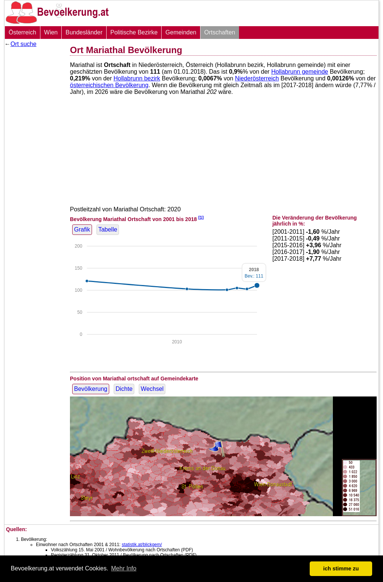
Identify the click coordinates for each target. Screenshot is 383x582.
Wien (51, 32)
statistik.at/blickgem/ (142, 544)
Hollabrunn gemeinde (299, 71)
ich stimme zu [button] (341, 569)
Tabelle (107, 229)
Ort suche (23, 44)
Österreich (22, 32)
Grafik (82, 229)
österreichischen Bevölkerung (109, 85)
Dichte (124, 389)
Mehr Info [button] (124, 568)
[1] (200, 217)
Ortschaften (219, 32)
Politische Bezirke (133, 32)
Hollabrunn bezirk (137, 78)
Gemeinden (180, 32)
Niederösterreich (257, 78)
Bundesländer (83, 32)
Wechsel (152, 389)
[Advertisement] (34, 162)
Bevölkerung (90, 389)
